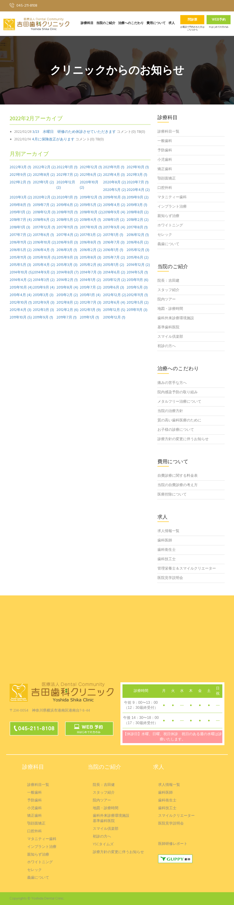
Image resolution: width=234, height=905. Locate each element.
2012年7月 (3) (90, 302)
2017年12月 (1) (44, 227)
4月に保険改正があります (53, 139)
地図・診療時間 (170, 309)
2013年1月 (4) (90, 295)
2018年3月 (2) (114, 220)
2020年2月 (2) (44, 197)
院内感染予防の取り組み (177, 392)
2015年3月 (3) (66, 265)
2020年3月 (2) (21, 197)
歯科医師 (164, 541)
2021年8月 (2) (44, 175)
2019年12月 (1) (91, 197)
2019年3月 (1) (137, 205)
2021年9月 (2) (21, 175)
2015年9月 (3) (67, 257)
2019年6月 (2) (67, 205)
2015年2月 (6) (91, 265)
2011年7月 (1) (66, 317)
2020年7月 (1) (138, 182)
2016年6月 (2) (138, 242)
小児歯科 (164, 160)
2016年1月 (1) (113, 250)
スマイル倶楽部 (170, 337)
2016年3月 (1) (66, 250)
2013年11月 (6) (137, 280)
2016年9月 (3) (67, 242)
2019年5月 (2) (91, 205)
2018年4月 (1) (90, 220)
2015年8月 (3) (90, 257)
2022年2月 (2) (44, 167)
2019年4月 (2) (114, 205)
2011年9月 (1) (43, 317)
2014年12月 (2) (138, 265)
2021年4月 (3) (114, 175)
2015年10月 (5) (44, 257)
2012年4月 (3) (20, 310)
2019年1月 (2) (20, 212)
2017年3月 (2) (90, 235)
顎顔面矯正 (166, 179)
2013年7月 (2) (90, 287)
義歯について (168, 244)
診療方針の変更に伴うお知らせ (183, 439)
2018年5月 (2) (67, 220)
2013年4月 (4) (21, 295)
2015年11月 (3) (20, 257)
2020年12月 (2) (65, 185)
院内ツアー (166, 300)
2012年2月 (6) (67, 310)
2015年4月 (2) (44, 265)
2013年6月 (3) (113, 287)
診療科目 (87, 23)
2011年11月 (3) (137, 310)
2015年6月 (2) (138, 257)
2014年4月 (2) (21, 280)
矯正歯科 (164, 169)
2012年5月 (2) (138, 302)
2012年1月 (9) (90, 310)
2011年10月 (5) (21, 317)
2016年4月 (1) (43, 250)
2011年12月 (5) (114, 310)
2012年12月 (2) (114, 295)
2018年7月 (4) (21, 220)
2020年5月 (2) (114, 190)
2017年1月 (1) (113, 235)
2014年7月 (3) (90, 272)
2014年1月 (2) (90, 280)
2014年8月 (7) (67, 272)
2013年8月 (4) (67, 287)
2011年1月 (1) (89, 317)
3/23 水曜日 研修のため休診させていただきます (74, 132)
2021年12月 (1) (91, 167)
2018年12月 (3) (44, 212)
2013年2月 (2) (67, 295)
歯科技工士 (166, 559)
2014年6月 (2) (114, 272)
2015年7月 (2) (114, 257)
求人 (171, 23)
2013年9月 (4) (44, 287)
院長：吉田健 (104, 785)
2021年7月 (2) (67, 175)
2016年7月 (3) (114, 242)
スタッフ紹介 (168, 290)
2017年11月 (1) (67, 227)
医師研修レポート (172, 844)
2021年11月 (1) (113, 167)
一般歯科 (164, 141)
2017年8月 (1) (137, 227)
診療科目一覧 (168, 132)
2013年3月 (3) (43, 295)
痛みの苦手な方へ (172, 383)
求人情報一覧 (168, 531)
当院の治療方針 (170, 411)
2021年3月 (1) (137, 175)
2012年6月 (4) (114, 302)
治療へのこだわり (131, 23)
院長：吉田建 (168, 281)
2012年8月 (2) (67, 302)
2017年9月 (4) (114, 227)
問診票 (192, 20)
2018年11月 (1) (67, 212)
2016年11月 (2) (21, 242)
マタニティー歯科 (172, 197)
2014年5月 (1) (137, 272)
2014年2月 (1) (67, 280)
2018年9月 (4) (114, 212)
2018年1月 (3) (20, 227)
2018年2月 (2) (138, 220)
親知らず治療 (168, 216)
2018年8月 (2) (138, 212)
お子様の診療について (175, 430)
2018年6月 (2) (44, 220)
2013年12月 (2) (114, 280)
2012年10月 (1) (21, 302)
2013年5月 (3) (137, 287)
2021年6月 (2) (91, 175)
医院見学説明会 (170, 578)
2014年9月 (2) (44, 272)
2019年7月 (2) (44, 205)
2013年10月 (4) (21, 287)
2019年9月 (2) (138, 197)
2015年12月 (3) (138, 250)
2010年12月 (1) (114, 317)
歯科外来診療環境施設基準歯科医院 (175, 322)
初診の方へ (166, 346)
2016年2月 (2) (91, 250)
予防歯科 (164, 150)
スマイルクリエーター (176, 816)
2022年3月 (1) (20, 167)
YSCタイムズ (103, 844)
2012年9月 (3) (43, 302)
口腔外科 (164, 188)
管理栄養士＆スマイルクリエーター (186, 569)
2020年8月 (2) (114, 182)
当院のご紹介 (105, 23)
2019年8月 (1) (20, 205)
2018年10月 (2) (91, 212)
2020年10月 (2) (89, 185)
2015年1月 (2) (113, 265)
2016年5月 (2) (21, 250)
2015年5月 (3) (20, 265)
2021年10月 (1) (138, 167)
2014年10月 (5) (21, 272)
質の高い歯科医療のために (179, 420)
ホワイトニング (170, 225)
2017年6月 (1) (43, 235)
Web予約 (219, 20)
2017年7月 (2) (21, 235)
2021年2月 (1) (20, 182)
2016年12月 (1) (138, 235)
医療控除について (172, 495)
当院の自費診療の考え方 (177, 485)
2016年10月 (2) (44, 242)
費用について (156, 23)
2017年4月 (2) (67, 235)
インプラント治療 (172, 207)
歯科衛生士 (166, 550)
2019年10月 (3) (114, 197)
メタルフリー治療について (179, 402)
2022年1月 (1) (66, 167)
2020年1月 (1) (66, 197)
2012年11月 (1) (137, 295)
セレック (164, 235)
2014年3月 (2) (44, 280)
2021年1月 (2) (43, 182)
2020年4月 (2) (138, 190)
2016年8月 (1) (90, 242)
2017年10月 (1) (91, 227)
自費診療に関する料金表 (177, 476)
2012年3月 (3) (43, 310)
